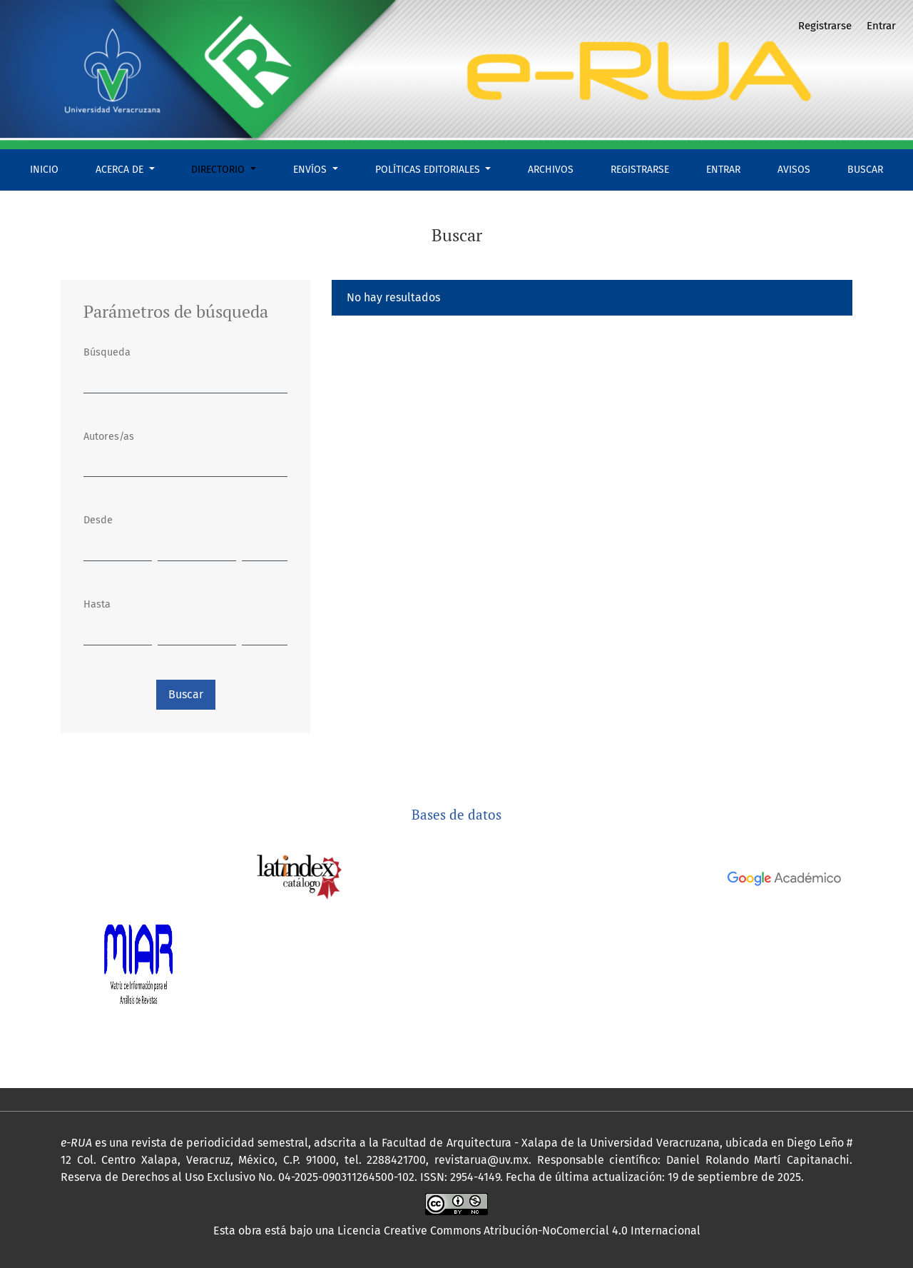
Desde (98, 520)
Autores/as (108, 437)
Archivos (550, 169)
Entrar (723, 169)
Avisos (793, 169)
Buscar (865, 169)
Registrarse (640, 169)
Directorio (219, 169)
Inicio (44, 169)
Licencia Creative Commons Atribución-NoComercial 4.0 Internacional (518, 1230)
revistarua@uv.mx (481, 1160)
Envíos (311, 169)
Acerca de (121, 169)
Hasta (97, 604)
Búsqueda (107, 352)
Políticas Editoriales (429, 169)
